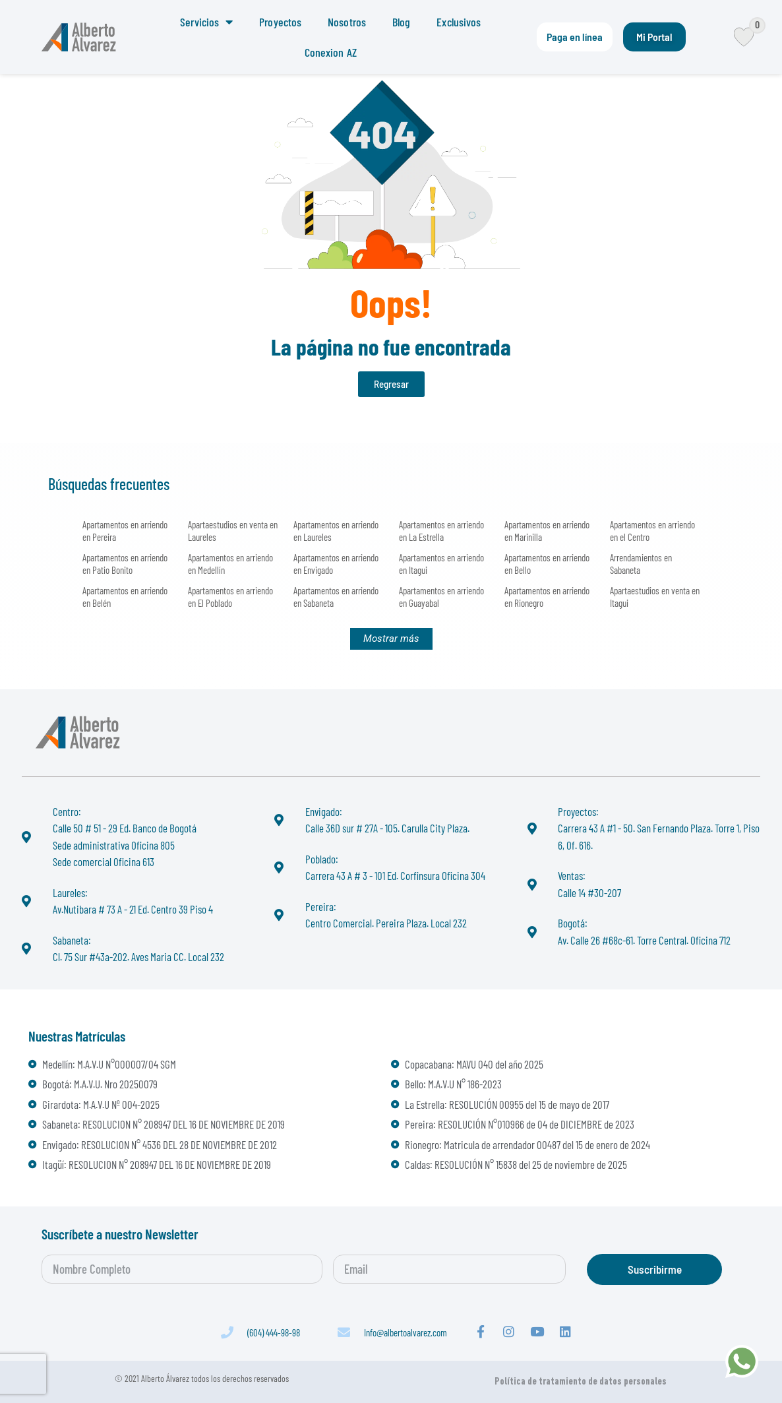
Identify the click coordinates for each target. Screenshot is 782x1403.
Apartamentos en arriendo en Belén (124, 596)
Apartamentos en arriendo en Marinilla (546, 530)
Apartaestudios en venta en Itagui (655, 596)
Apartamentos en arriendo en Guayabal (441, 596)
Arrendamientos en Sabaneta (641, 563)
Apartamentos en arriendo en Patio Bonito (124, 563)
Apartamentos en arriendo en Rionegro (546, 596)
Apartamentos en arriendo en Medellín (230, 563)
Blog (401, 22)
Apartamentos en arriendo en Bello (546, 563)
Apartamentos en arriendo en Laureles (335, 530)
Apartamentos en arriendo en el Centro (652, 530)
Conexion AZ (331, 52)
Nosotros (347, 22)
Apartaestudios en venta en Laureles (233, 530)
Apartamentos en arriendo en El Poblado (230, 596)
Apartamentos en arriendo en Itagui (441, 563)
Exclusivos (458, 22)
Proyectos (280, 22)
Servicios (206, 21)
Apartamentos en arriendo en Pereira (124, 530)
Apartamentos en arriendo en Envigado (335, 563)
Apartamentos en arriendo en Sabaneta (335, 596)
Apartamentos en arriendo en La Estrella (441, 530)
